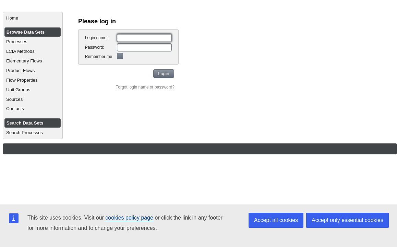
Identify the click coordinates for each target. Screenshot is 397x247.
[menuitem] (32, 18)
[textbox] (144, 38)
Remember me (98, 56)
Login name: (96, 37)
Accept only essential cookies (347, 220)
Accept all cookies (276, 220)
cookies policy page (129, 218)
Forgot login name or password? (145, 87)
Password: (94, 47)
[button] (163, 73)
